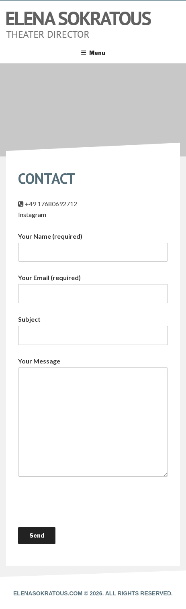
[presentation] (79, 502)
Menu (93, 52)
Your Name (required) (93, 247)
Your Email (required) (93, 288)
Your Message (93, 417)
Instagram (32, 214)
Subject (93, 330)
